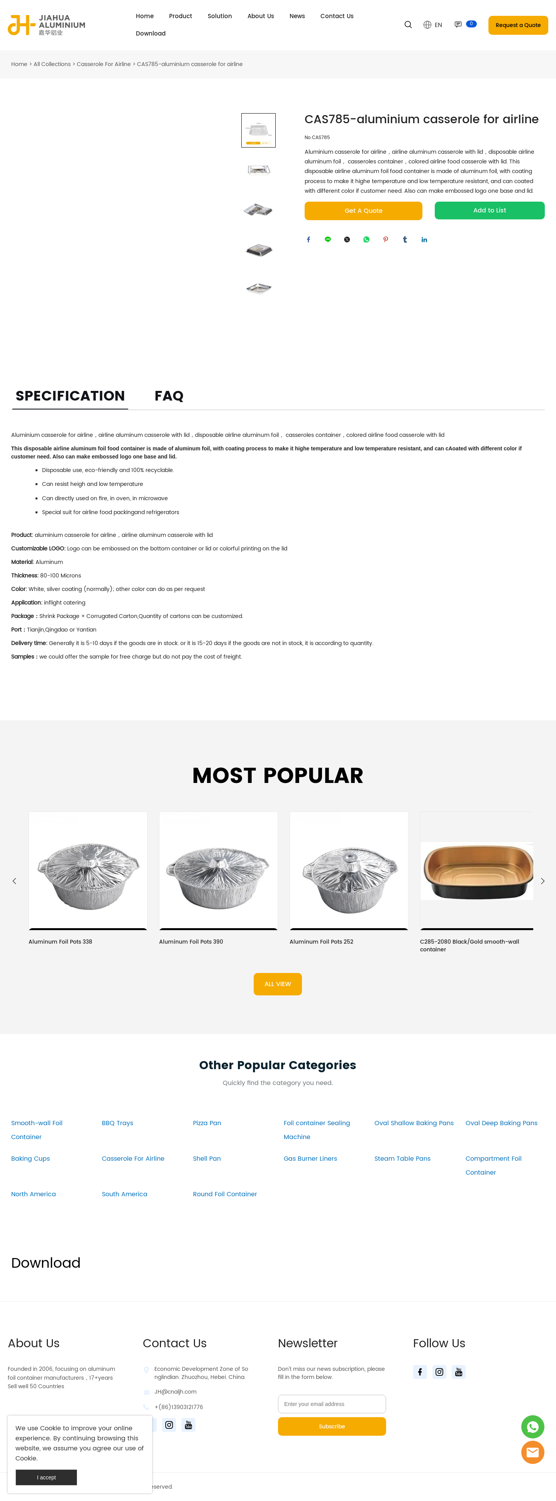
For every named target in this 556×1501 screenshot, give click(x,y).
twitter (349, 241)
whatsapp (368, 241)
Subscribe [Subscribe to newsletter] (332, 1426)
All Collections (52, 64)
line (330, 241)
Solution (220, 16)
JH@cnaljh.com (175, 1392)
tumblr (407, 241)
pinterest (387, 241)
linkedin (426, 241)
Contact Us (337, 16)
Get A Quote (364, 211)
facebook (310, 241)
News (297, 16)
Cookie (50, 1428)
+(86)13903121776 (178, 1407)
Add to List (489, 210)
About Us (260, 16)
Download (151, 34)
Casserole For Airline (104, 64)
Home (145, 16)
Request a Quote (518, 25)
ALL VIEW (277, 984)
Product (180, 16)
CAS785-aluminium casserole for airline (190, 64)
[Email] (332, 1404)
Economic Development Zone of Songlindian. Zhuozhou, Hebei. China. (201, 1373)
